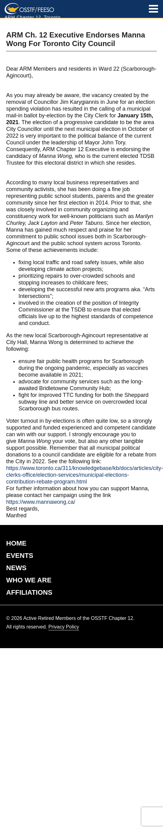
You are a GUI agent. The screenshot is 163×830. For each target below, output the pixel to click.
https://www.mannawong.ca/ (40, 502)
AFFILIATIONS (29, 592)
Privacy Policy (63, 626)
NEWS (16, 568)
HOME (16, 543)
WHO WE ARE (28, 580)
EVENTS (19, 555)
